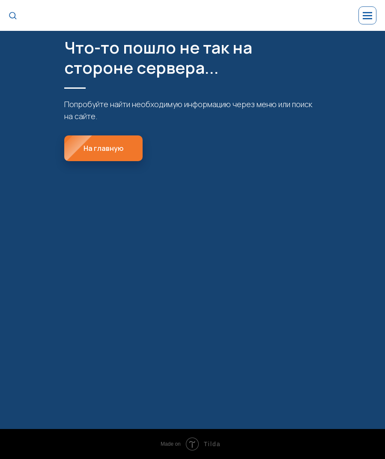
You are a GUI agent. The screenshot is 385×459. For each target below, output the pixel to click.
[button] (13, 15)
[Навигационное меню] (367, 15)
